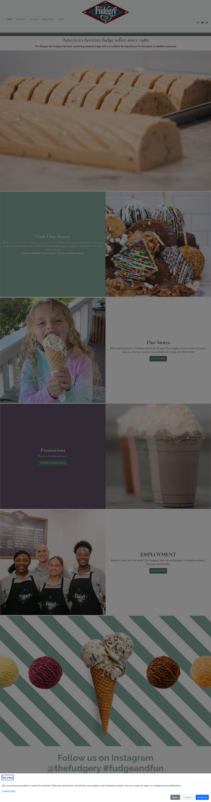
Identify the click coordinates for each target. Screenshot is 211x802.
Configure (188, 797)
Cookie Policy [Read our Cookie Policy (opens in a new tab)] (8, 790)
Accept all (202, 797)
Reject (175, 797)
